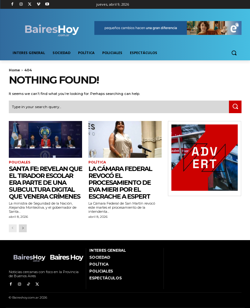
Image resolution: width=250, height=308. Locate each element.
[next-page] (23, 228)
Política (96, 162)
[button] (234, 53)
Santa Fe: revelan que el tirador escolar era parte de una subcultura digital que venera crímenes (45, 182)
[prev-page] (13, 228)
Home (14, 70)
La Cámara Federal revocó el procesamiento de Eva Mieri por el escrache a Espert (120, 182)
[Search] (235, 106)
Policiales (19, 162)
